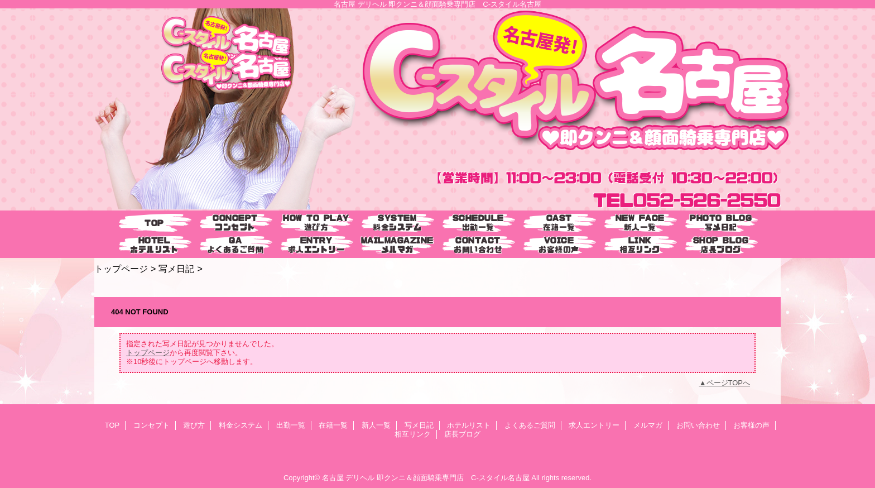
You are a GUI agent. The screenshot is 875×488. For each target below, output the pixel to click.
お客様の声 (751, 425)
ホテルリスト (469, 425)
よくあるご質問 (529, 425)
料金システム (240, 425)
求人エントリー (594, 425)
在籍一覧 (333, 425)
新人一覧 (376, 425)
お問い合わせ (698, 425)
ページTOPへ (728, 383)
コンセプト (151, 425)
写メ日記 (176, 269)
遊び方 (194, 425)
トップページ (121, 269)
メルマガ (647, 425)
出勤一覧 (290, 425)
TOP (154, 223)
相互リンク (413, 434)
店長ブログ (462, 434)
